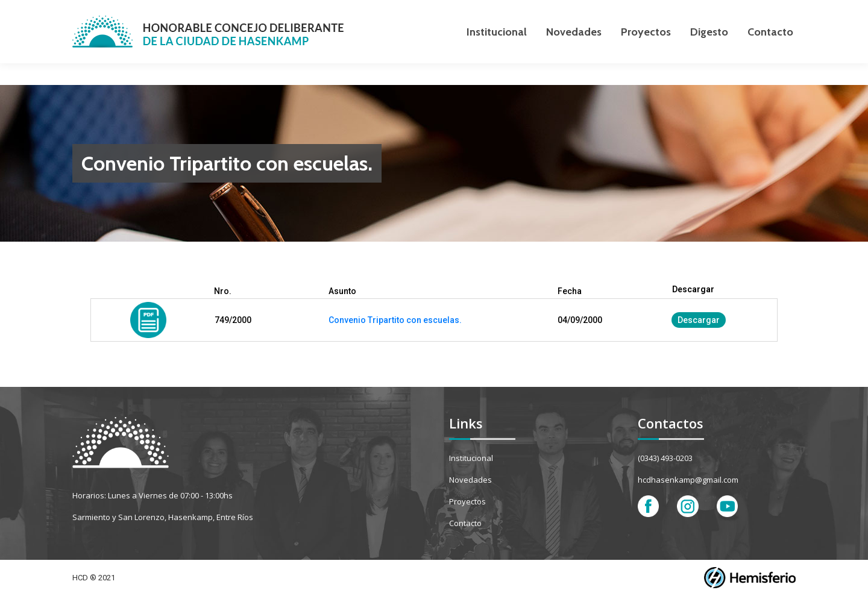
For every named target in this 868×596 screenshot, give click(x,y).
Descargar (699, 320)
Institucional (471, 458)
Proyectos (467, 501)
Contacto (465, 523)
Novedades (470, 479)
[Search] (735, 11)
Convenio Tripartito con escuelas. (395, 320)
